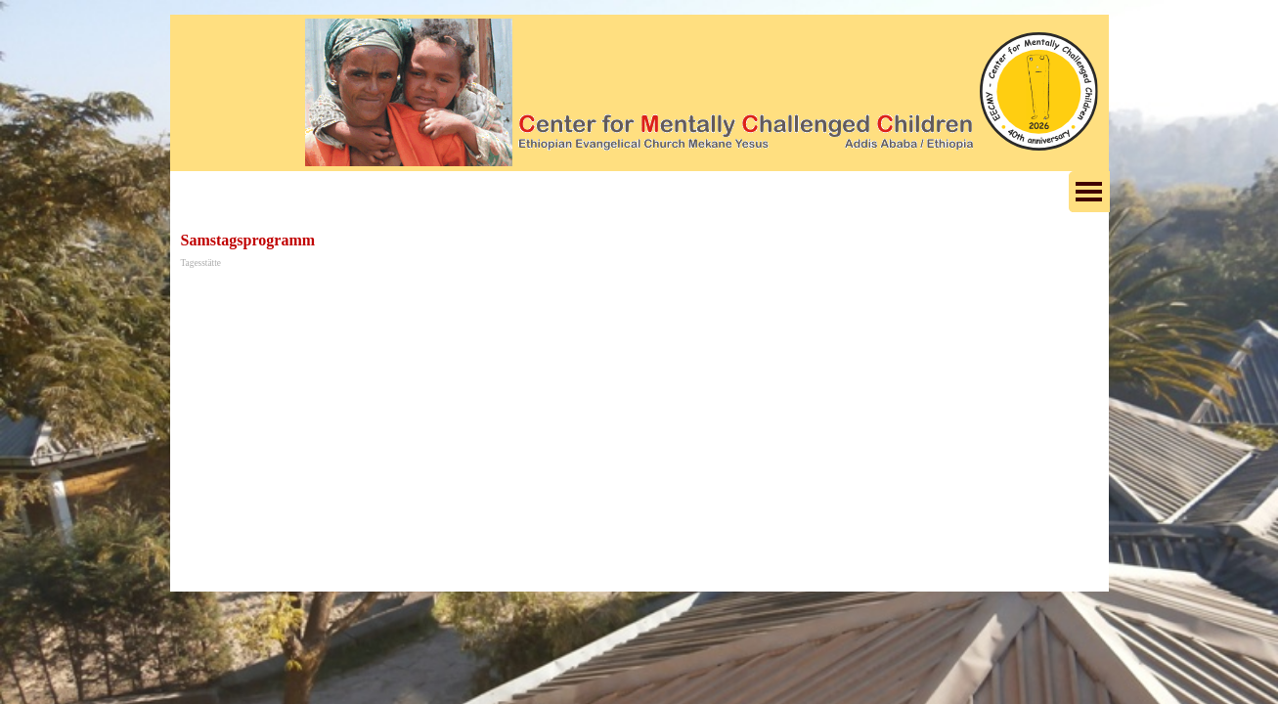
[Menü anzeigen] (1089, 191)
